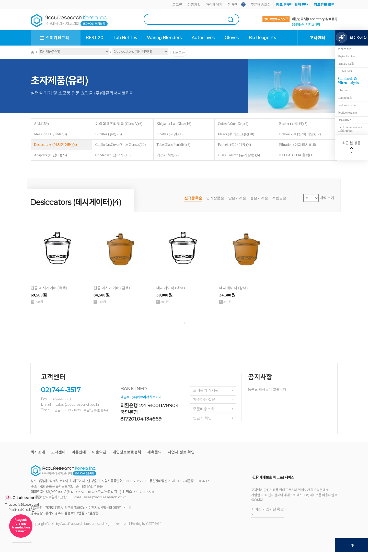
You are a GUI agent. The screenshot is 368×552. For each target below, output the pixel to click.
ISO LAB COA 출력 (296, 155)
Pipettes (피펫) (169, 134)
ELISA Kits (345, 71)
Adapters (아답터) (50, 155)
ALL (41, 124)
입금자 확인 (202, 418)
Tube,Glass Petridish (174, 145)
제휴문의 (154, 452)
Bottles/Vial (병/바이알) (300, 134)
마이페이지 (214, 4)
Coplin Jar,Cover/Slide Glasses (120, 145)
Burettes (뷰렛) (108, 134)
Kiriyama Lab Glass (174, 124)
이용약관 (99, 452)
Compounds (345, 98)
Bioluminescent (347, 105)
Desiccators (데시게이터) (55, 145)
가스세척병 (168, 155)
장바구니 (234, 4)
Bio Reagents (262, 37)
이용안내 (79, 452)
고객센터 (58, 452)
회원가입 (194, 4)
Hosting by (146, 524)
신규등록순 (193, 198)
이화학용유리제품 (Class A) (118, 124)
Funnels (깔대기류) (234, 145)
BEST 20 (94, 37)
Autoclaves (203, 37)
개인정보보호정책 (126, 452)
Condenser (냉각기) (113, 155)
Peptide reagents (347, 112)
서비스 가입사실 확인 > (267, 511)
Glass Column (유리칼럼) (239, 155)
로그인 (177, 4)
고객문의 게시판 (206, 390)
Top (351, 545)
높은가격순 (259, 198)
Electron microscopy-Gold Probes (351, 129)
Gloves (231, 37)
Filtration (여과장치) (297, 145)
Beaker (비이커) (293, 124)
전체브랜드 (345, 49)
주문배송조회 (261, 4)
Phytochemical (346, 56)
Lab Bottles (125, 37)
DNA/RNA (344, 120)
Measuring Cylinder (50, 134)
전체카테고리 (57, 37)
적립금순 (279, 198)
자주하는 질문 (204, 399)
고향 (63, 497)
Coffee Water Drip (233, 124)
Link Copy (179, 52)
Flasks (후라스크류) (236, 134)
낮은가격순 (237, 198)
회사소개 (38, 452)
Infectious (344, 90)
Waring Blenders (164, 37)
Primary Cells (346, 63)
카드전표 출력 (324, 4)
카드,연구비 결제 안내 (292, 4)
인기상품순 (215, 198)
